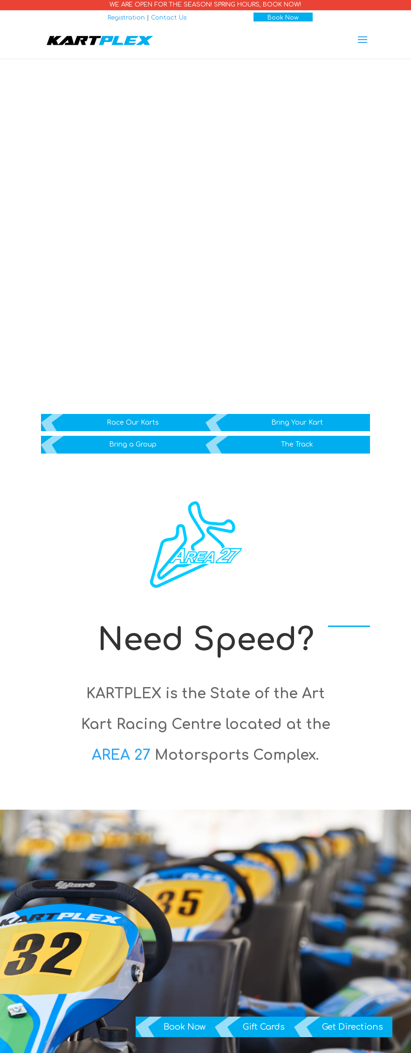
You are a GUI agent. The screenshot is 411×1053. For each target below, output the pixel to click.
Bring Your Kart (297, 422)
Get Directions (352, 1027)
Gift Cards (264, 1027)
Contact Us (168, 17)
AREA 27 (121, 755)
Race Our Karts (133, 422)
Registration (126, 17)
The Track (297, 444)
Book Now (283, 17)
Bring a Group (133, 444)
